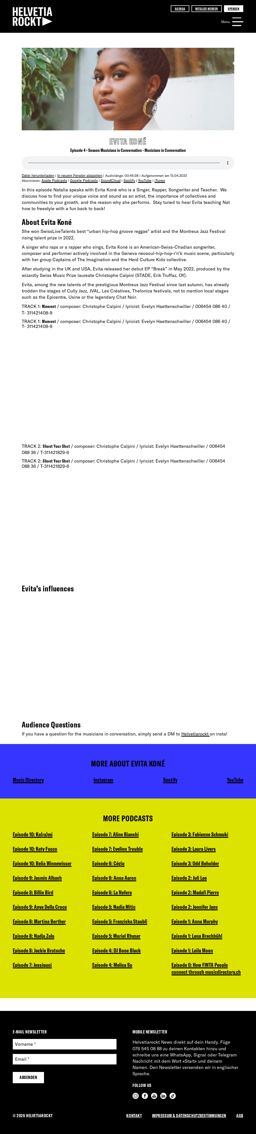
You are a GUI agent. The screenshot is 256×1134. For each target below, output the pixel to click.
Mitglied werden (206, 9)
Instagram (104, 779)
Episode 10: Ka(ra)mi (34, 834)
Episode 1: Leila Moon (194, 924)
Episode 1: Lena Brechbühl (199, 909)
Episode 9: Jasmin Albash (39, 879)
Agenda (180, 9)
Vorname (25, 1044)
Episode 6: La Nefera (113, 879)
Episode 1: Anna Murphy (196, 894)
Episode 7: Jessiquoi (33, 969)
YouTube (141, 180)
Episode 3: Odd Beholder (197, 834)
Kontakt (134, 1115)
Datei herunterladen (37, 175)
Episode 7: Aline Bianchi (37, 984)
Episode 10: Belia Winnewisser (44, 864)
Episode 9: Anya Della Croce (41, 909)
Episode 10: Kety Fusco (36, 849)
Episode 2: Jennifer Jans (196, 879)
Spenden (233, 9)
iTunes (156, 180)
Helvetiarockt (195, 733)
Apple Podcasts (54, 180)
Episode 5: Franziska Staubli (121, 909)
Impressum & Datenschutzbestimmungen (189, 1115)
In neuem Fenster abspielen (77, 175)
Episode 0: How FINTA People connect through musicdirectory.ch (202, 947)
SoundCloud (107, 180)
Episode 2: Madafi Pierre (197, 864)
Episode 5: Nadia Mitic (115, 894)
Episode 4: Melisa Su (113, 954)
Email (22, 1059)
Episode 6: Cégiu (109, 849)
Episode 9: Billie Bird (34, 894)
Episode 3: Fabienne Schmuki (122, 969)
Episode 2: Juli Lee (190, 849)
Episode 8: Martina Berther (40, 924)
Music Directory (29, 779)
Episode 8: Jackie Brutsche (40, 954)
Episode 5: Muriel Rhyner (118, 924)
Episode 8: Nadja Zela (35, 939)
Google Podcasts (82, 180)
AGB (239, 1115)
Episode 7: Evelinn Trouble (119, 834)
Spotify (126, 180)
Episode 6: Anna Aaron (115, 864)
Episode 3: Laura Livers (116, 984)
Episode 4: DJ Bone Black (118, 939)
